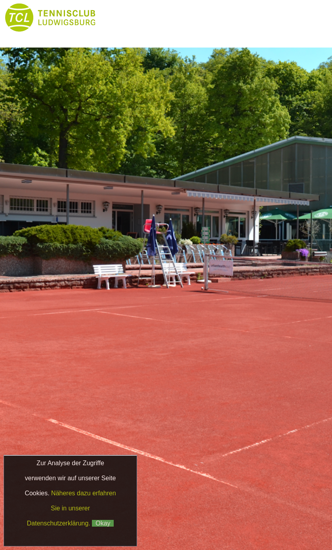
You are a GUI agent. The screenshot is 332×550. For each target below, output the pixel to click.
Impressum (170, 508)
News (170, 17)
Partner (249, 33)
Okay (103, 523)
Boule (201, 33)
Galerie (297, 33)
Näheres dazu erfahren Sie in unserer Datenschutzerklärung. (71, 508)
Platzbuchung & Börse (138, 33)
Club (219, 17)
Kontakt (122, 49)
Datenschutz (211, 508)
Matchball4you (222, 527)
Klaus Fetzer (202, 516)
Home (122, 17)
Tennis (266, 17)
